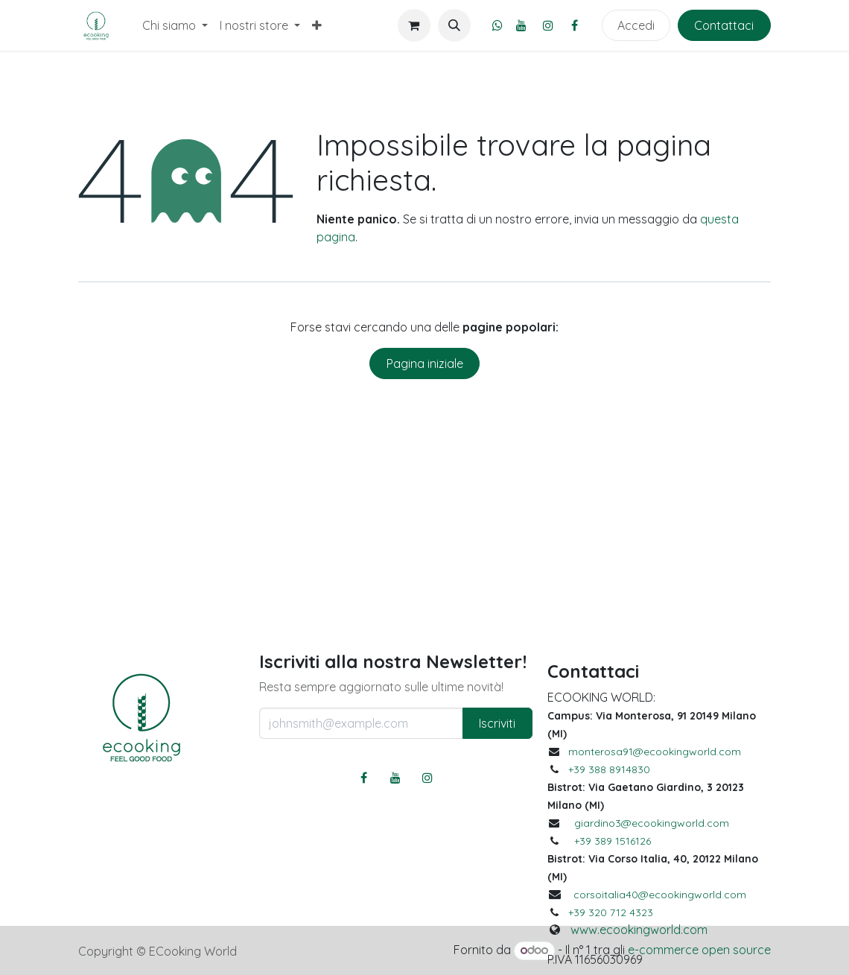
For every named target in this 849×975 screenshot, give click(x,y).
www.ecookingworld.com (639, 929)
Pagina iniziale (425, 363)
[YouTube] (521, 25)
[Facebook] (575, 25)
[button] (454, 25)
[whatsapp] (497, 25)
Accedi (636, 25)
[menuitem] (175, 25)
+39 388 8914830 (609, 769)
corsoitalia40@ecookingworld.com (659, 894)
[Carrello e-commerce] (414, 25)
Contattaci (724, 25)
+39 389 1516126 (612, 841)
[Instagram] (548, 25)
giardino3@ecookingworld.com (651, 823)
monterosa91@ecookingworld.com (654, 751)
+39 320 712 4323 (610, 912)
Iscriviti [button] (497, 723)
